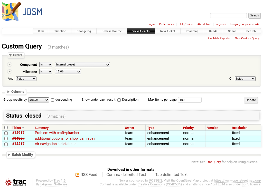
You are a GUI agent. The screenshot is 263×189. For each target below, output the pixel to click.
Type (150, 128)
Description (127, 99)
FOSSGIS (155, 180)
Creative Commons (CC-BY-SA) (160, 184)
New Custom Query (247, 38)
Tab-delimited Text (171, 174)
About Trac (204, 24)
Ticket (16, 128)
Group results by (15, 99)
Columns (17, 91)
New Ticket (167, 31)
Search (251, 31)
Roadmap (192, 31)
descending (63, 99)
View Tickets (140, 31)
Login (151, 24)
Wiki (41, 31)
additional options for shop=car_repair (65, 138)
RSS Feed (89, 174)
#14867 (18, 138)
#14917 (18, 133)
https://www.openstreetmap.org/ (237, 180)
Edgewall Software (53, 184)
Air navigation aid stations (56, 144)
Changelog (84, 31)
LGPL (245, 184)
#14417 (18, 144)
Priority (188, 128)
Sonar (232, 31)
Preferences (166, 24)
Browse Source (112, 31)
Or (231, 78)
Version (212, 128)
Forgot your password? (244, 24)
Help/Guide (186, 24)
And (10, 78)
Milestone (30, 72)
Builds (213, 31)
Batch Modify (22, 154)
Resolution (240, 128)
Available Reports (219, 38)
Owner (129, 128)
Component (28, 65)
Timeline (60, 31)
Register (220, 24)
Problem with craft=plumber (57, 133)
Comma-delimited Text (126, 174)
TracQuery (213, 162)
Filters (17, 55)
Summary (42, 128)
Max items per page (162, 99)
